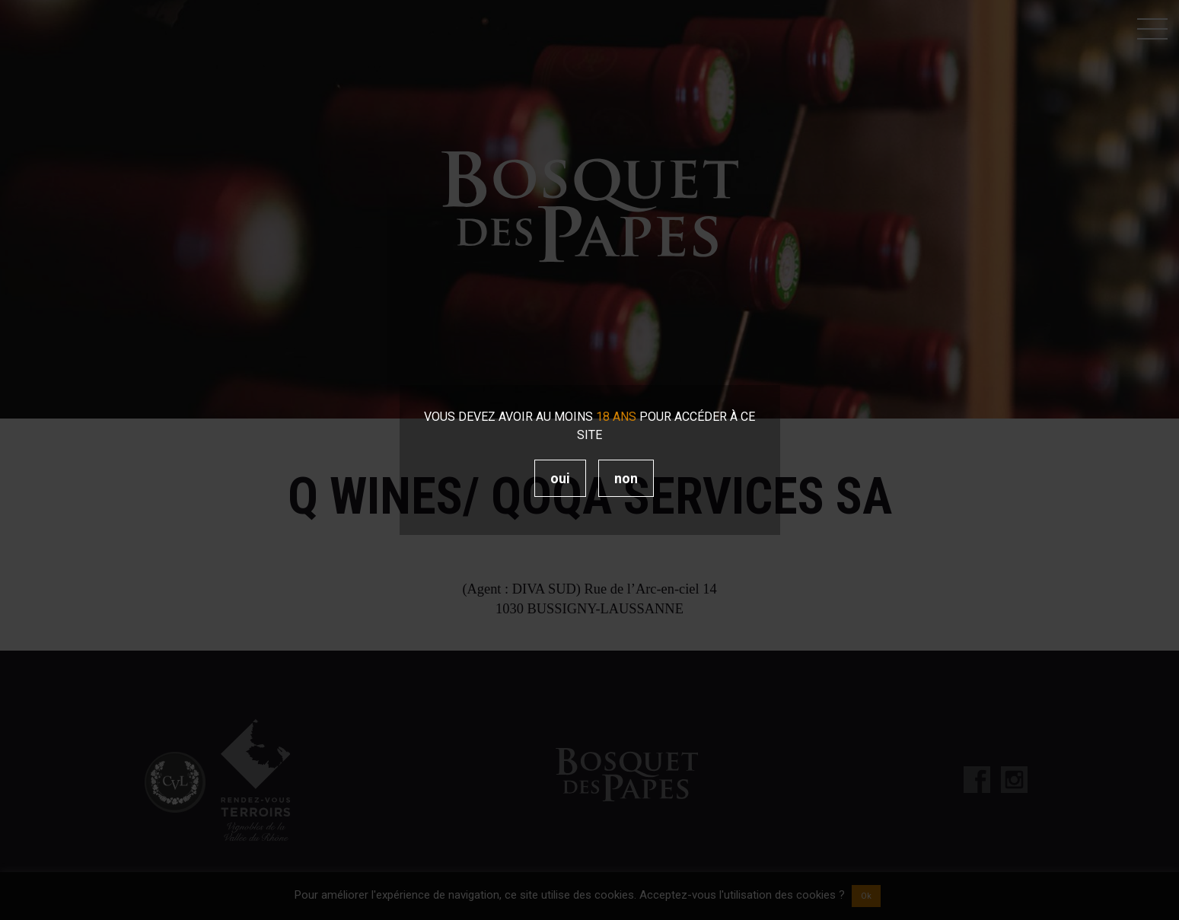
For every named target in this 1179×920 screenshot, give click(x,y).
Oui (560, 478)
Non (626, 478)
